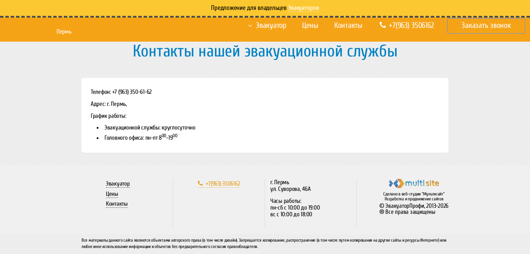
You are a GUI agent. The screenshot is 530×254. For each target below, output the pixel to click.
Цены (310, 25)
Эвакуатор (271, 25)
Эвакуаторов (303, 8)
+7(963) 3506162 (407, 25)
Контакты (348, 25)
